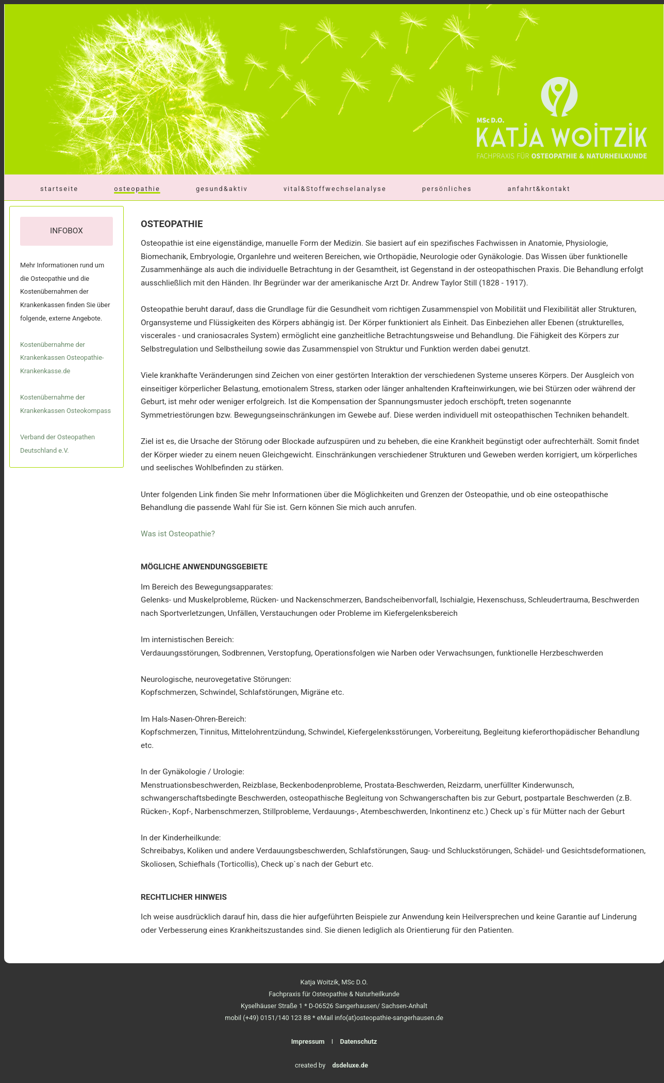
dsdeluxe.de (350, 1065)
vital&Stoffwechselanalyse (335, 189)
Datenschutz (358, 1041)
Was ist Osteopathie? (178, 533)
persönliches (447, 189)
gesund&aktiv (222, 189)
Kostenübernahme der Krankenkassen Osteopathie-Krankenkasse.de (62, 358)
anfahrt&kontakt (539, 189)
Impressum (308, 1041)
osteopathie (137, 189)
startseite (59, 189)
